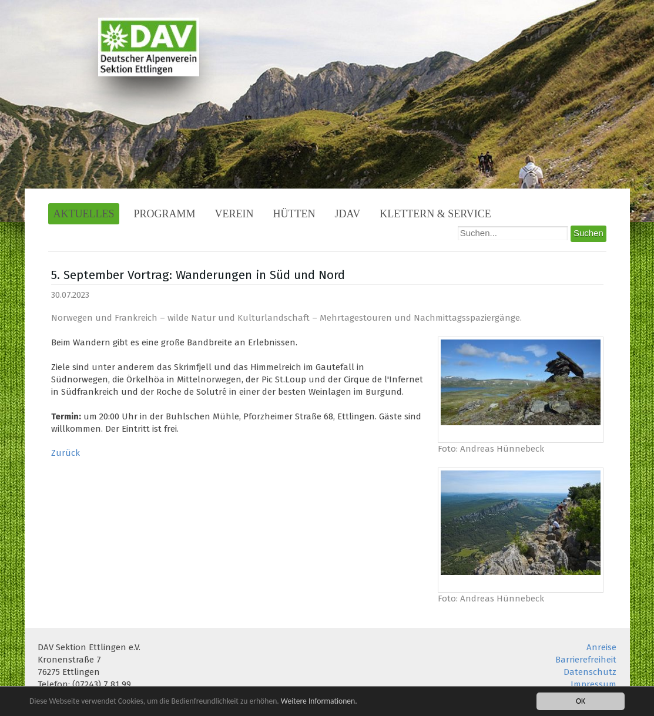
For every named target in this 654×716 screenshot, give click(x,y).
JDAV (348, 214)
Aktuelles (84, 214)
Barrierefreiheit (585, 659)
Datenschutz (590, 672)
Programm (164, 214)
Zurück (65, 453)
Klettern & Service (435, 214)
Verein (234, 214)
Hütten (294, 214)
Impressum (593, 684)
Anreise (601, 647)
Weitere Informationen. (319, 701)
